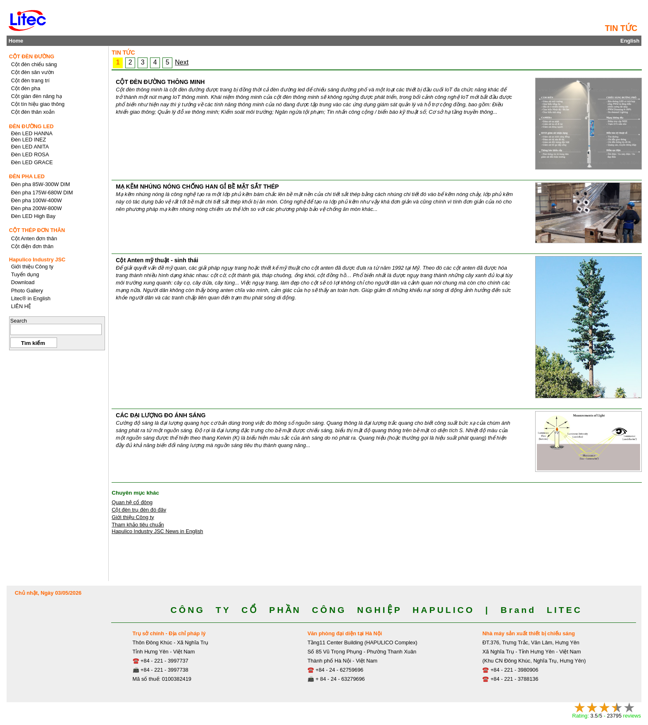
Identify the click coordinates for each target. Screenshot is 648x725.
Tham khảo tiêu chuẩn (138, 525)
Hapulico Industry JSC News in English (157, 531)
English (629, 41)
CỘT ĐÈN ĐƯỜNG (32, 56)
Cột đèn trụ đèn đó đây (139, 510)
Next (181, 62)
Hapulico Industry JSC (37, 259)
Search (18, 321)
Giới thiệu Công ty (133, 517)
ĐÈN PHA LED (27, 176)
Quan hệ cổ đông (132, 502)
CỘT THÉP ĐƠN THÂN (37, 230)
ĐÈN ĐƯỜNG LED (31, 126)
